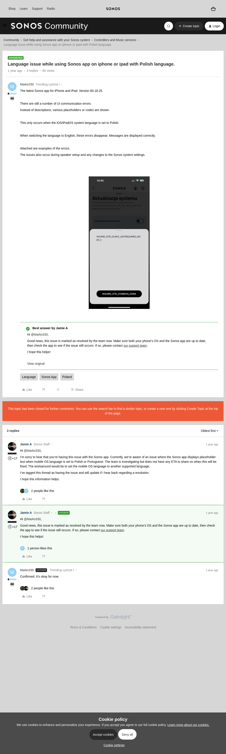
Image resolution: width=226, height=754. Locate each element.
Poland (67, 377)
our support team (135, 345)
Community (11, 40)
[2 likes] (37, 491)
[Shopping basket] (213, 8)
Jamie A (26, 444)
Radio (51, 8)
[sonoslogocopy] (113, 9)
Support (37, 8)
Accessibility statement (140, 627)
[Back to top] (217, 620)
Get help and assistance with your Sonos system (56, 40)
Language (29, 377)
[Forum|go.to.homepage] (49, 26)
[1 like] (36, 548)
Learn (24, 8)
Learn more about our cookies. (188, 725)
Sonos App (48, 377)
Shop (12, 8)
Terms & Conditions (83, 627)
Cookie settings (110, 627)
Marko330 (27, 84)
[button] (5, 26)
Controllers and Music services (115, 40)
